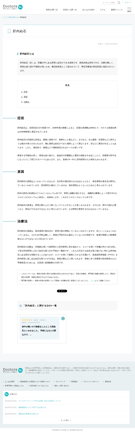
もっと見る (65, 420)
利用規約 (74, 382)
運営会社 (108, 382)
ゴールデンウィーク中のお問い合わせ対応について (39, 401)
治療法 (26, 102)
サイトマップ (60, 382)
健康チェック (117, 10)
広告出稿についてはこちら (39, 386)
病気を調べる (52, 10)
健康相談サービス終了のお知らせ (32, 407)
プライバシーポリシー (91, 382)
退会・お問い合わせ (61, 386)
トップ (4, 17)
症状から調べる (70, 10)
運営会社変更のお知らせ (28, 414)
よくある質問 (9, 382)
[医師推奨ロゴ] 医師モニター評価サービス (35, 382)
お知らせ (10, 394)
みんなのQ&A (88, 10)
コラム (103, 10)
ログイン (128, 2)
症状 (25, 92)
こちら (92, 281)
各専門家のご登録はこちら (14, 386)
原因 (25, 97)
